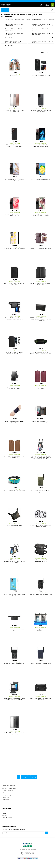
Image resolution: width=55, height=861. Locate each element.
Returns (5, 792)
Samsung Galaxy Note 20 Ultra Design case (41, 42)
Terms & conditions (8, 790)
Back (2, 19)
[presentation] (32, 10)
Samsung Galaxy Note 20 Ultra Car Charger (14, 34)
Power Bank (8, 37)
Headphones (35, 37)
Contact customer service (9, 788)
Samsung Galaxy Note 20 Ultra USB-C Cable (14, 29)
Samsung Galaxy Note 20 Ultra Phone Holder (41, 34)
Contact (5, 815)
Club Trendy (6, 797)
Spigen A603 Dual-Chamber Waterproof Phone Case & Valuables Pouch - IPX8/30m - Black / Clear (14, 561)
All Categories (9, 45)
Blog (4, 813)
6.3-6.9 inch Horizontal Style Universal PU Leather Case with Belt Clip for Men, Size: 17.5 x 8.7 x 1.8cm (40, 319)
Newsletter (6, 799)
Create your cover (14, 75)
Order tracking (7, 795)
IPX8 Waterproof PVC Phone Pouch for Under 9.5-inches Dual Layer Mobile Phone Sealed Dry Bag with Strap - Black (40, 457)
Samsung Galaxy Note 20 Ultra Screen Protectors (41, 25)
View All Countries (7, 817)
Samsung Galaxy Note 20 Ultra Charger (41, 29)
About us (5, 811)
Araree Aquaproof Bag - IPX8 (14, 525)
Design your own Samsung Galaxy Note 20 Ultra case (13, 42)
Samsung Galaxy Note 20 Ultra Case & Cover (14, 25)
